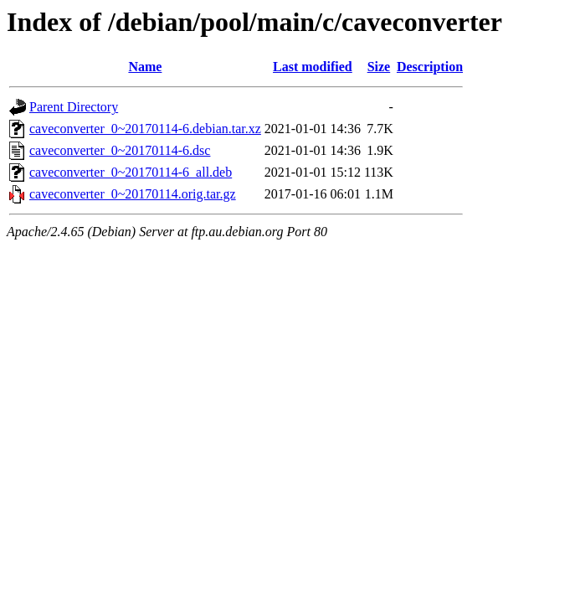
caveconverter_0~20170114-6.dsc (119, 150)
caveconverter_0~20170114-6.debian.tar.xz (145, 128)
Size (379, 66)
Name (145, 66)
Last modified (312, 66)
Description (430, 66)
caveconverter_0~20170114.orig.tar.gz (132, 194)
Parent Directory (73, 107)
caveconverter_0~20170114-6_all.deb (130, 172)
